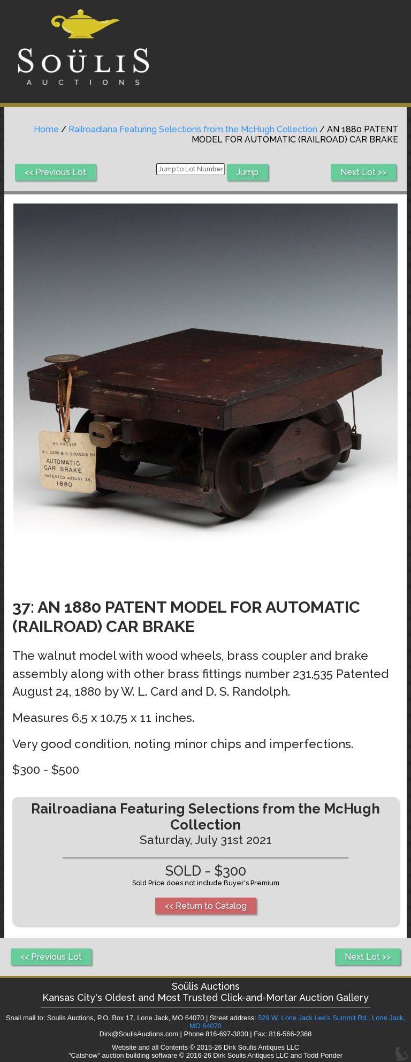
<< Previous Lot (55, 172)
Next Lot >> (363, 172)
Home (46, 129)
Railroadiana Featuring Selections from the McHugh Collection (192, 129)
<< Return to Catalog (206, 906)
